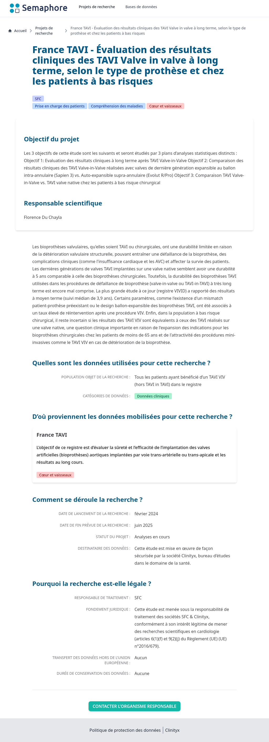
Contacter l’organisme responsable (134, 706)
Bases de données (141, 6)
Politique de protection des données (125, 730)
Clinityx (172, 730)
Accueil (17, 30)
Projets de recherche (97, 6)
